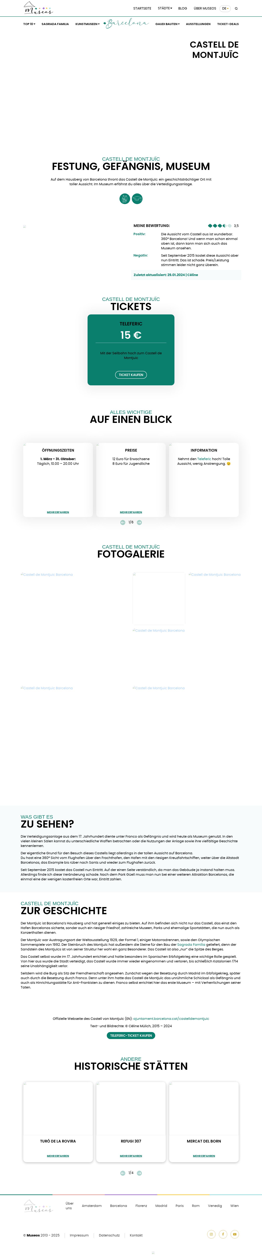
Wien (234, 1206)
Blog (182, 8)
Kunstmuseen (86, 24)
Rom (196, 1206)
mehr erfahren (58, 512)
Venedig (215, 1206)
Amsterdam (92, 1206)
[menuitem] (225, 8)
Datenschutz (109, 1235)
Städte (164, 8)
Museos (33, 1235)
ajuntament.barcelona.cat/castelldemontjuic (171, 1019)
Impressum (79, 1235)
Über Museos (205, 8)
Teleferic (204, 459)
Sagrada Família (191, 944)
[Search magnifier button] (235, 8)
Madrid (161, 1206)
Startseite (142, 8)
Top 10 (28, 24)
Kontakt (136, 1235)
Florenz (141, 1206)
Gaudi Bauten (166, 24)
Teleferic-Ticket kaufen (131, 1035)
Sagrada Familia (55, 24)
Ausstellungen (198, 24)
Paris (180, 1206)
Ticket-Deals (228, 24)
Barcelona (127, 24)
